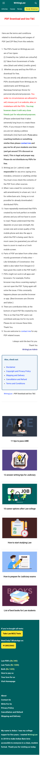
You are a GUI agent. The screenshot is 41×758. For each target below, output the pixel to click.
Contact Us (6, 700)
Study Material (32, 9)
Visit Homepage (8, 681)
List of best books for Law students (20, 610)
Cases (12, 9)
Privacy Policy (7, 708)
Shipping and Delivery (15, 375)
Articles (4, 9)
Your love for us (8, 677)
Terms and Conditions (15, 383)
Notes (19, 9)
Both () (7, 669)
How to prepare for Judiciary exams (20, 576)
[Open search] (36, 3)
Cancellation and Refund (16, 379)
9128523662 (8, 645)
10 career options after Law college (20, 508)
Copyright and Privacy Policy (18, 371)
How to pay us (7, 673)
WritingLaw (8, 394)
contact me (26, 143)
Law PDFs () (9, 661)
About (3, 696)
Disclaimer (10, 367)
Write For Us (6, 704)
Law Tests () (10, 665)
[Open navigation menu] (4, 2)
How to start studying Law (19, 542)
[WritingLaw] (20, 2)
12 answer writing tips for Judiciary (20, 475)
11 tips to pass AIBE (20, 441)
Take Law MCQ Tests (12, 633)
